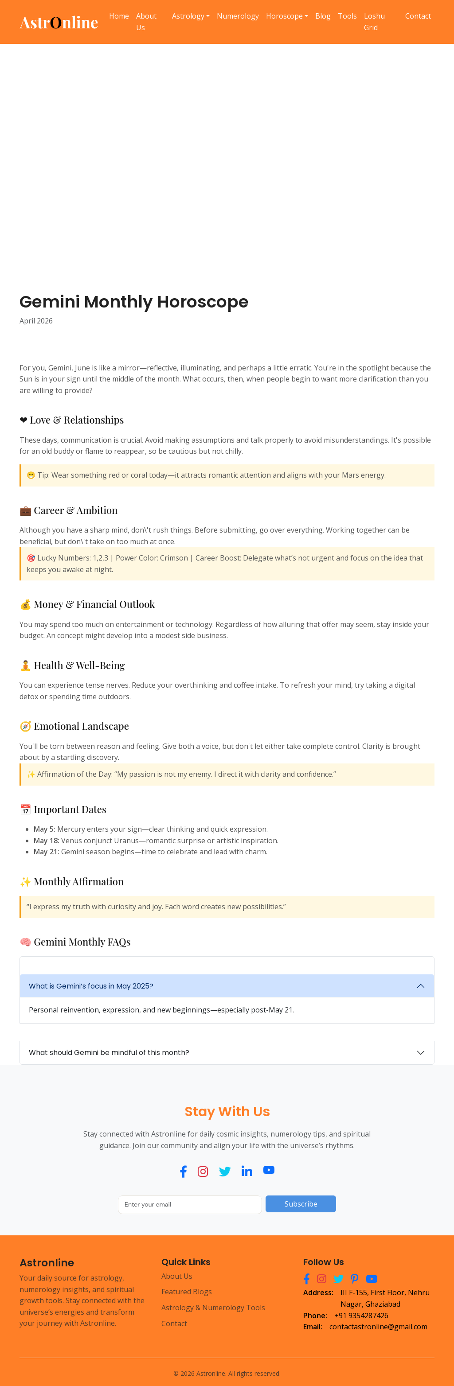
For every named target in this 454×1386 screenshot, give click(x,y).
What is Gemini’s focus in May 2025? (91, 986)
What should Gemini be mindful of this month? (109, 1052)
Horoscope (284, 16)
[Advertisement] (227, 157)
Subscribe (301, 1204)
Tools (347, 16)
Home (119, 16)
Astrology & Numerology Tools (213, 1307)
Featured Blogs (186, 1291)
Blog (323, 16)
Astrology (188, 16)
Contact (418, 16)
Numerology (238, 16)
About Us (146, 21)
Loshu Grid (374, 21)
